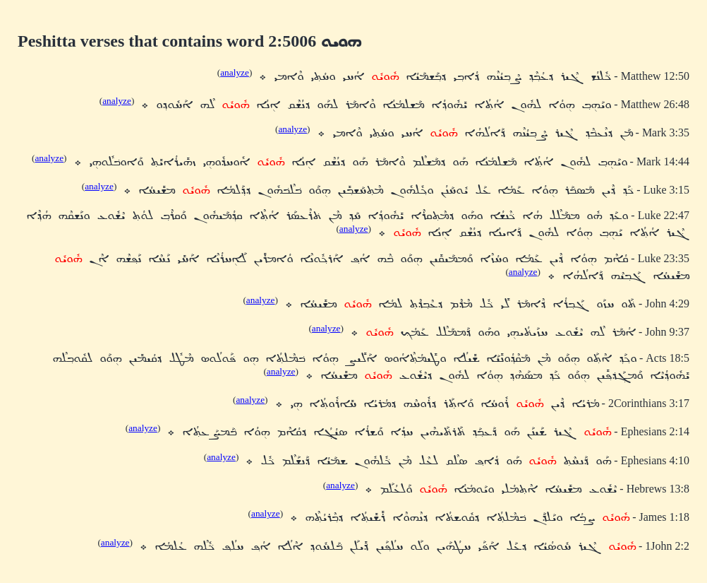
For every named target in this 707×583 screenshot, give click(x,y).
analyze (234, 72)
